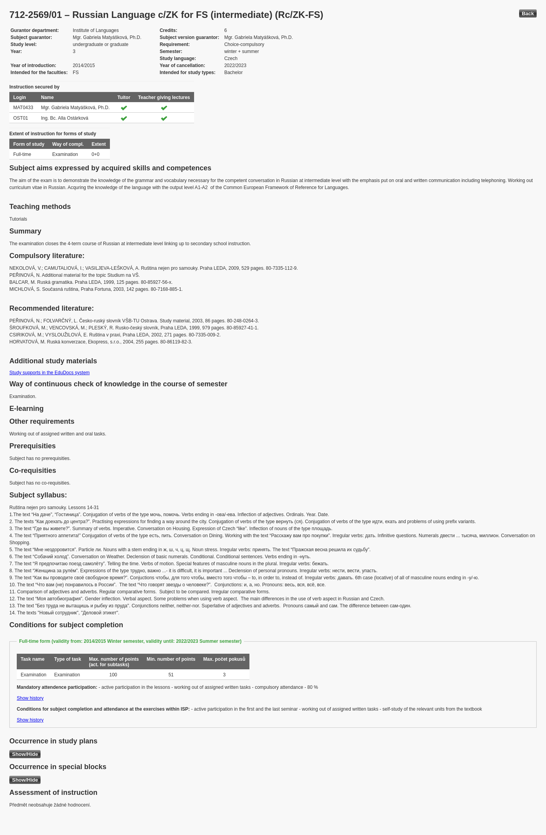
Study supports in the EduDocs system (49, 372)
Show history (30, 698)
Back (528, 13)
